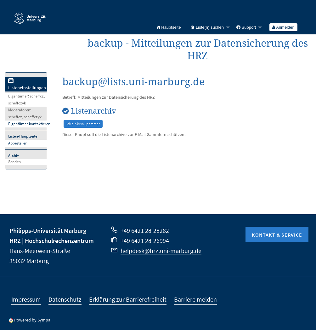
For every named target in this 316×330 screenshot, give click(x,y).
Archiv (13, 155)
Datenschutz (65, 299)
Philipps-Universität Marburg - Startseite (30, 15)
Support (246, 27)
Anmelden (283, 27)
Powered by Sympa (32, 320)
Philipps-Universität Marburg (47, 230)
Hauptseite (169, 27)
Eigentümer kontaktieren (29, 124)
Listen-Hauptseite (22, 136)
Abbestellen (17, 143)
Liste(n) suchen (207, 27)
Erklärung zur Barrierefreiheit (127, 299)
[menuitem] (169, 27)
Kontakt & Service (277, 235)
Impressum (26, 299)
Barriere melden (195, 299)
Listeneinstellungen (27, 85)
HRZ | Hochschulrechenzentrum (51, 241)
